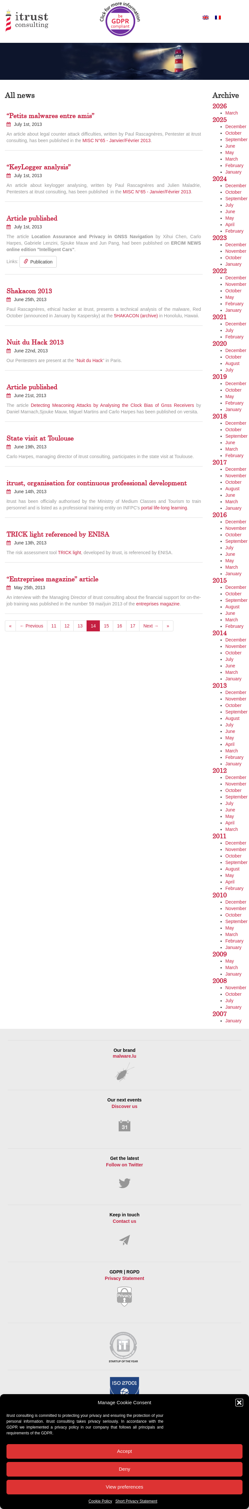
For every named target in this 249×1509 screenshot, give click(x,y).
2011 (219, 836)
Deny (124, 1469)
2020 (219, 343)
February (234, 165)
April (229, 224)
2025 (219, 120)
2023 (219, 238)
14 (93, 625)
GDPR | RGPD (124, 1288)
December (235, 126)
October (233, 133)
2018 (219, 416)
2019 (219, 376)
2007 (219, 1014)
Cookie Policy (100, 1501)
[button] (239, 1402)
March (231, 113)
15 (106, 625)
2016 (219, 515)
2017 (219, 462)
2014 (219, 633)
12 (67, 625)
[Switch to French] (218, 17)
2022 (219, 271)
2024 (219, 179)
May (229, 152)
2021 (219, 317)
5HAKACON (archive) (136, 315)
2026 (219, 106)
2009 (219, 954)
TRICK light (69, 552)
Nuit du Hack (90, 360)
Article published (31, 218)
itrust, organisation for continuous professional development (96, 483)
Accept (124, 1451)
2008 (219, 981)
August (232, 363)
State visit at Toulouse (40, 438)
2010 (219, 895)
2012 (219, 770)
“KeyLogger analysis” (38, 167)
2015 (219, 580)
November (235, 251)
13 (80, 625)
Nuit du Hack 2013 (35, 342)
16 (119, 625)
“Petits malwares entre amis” (50, 116)
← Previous (31, 625)
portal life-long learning (164, 507)
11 (53, 625)
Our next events (124, 1115)
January (233, 172)
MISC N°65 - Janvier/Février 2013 (116, 140)
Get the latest (124, 1172)
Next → (151, 625)
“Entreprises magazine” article (52, 579)
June (230, 146)
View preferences (124, 1487)
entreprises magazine (158, 603)
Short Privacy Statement (136, 1501)
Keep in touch (124, 1229)
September (236, 139)
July (229, 205)
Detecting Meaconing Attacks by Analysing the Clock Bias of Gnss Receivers (112, 405)
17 (133, 625)
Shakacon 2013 (29, 291)
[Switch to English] (205, 17)
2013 (219, 685)
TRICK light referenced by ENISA (57, 534)
